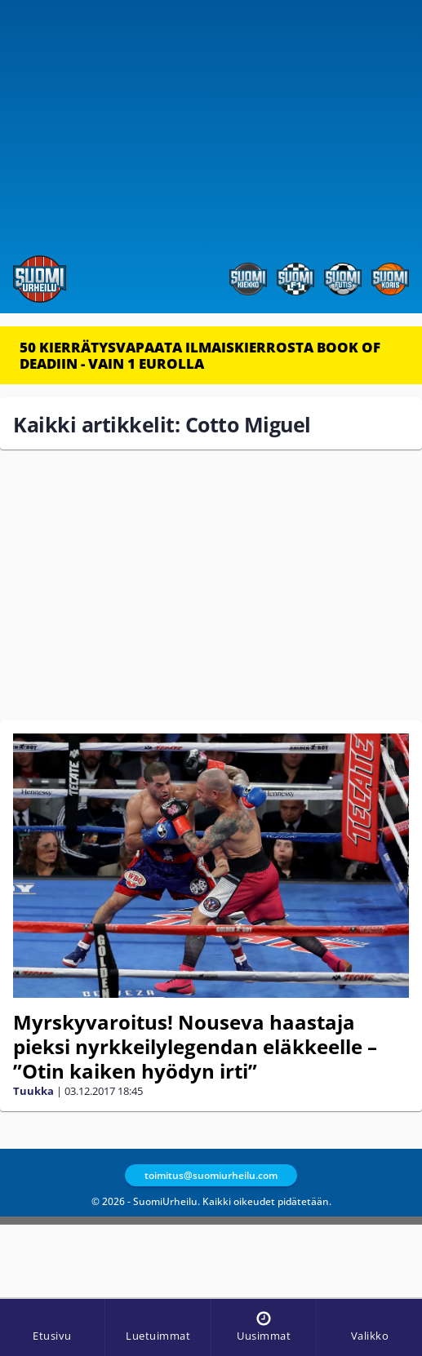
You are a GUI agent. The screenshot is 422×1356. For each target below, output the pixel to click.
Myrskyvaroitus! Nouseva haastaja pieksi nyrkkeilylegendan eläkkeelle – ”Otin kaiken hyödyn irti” (195, 1046)
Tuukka (33, 1090)
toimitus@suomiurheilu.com (211, 1175)
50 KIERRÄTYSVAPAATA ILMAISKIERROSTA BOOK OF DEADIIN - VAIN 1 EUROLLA (200, 355)
